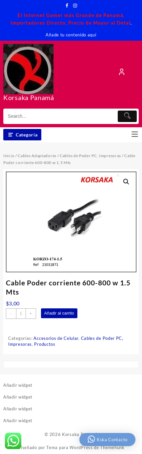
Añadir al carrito (59, 313)
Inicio (8, 155)
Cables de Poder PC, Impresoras (90, 155)
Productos (44, 344)
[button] (126, 182)
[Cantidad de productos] (21, 314)
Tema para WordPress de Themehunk (85, 447)
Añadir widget (17, 385)
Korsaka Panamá (28, 97)
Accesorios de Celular (55, 338)
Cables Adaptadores (37, 155)
